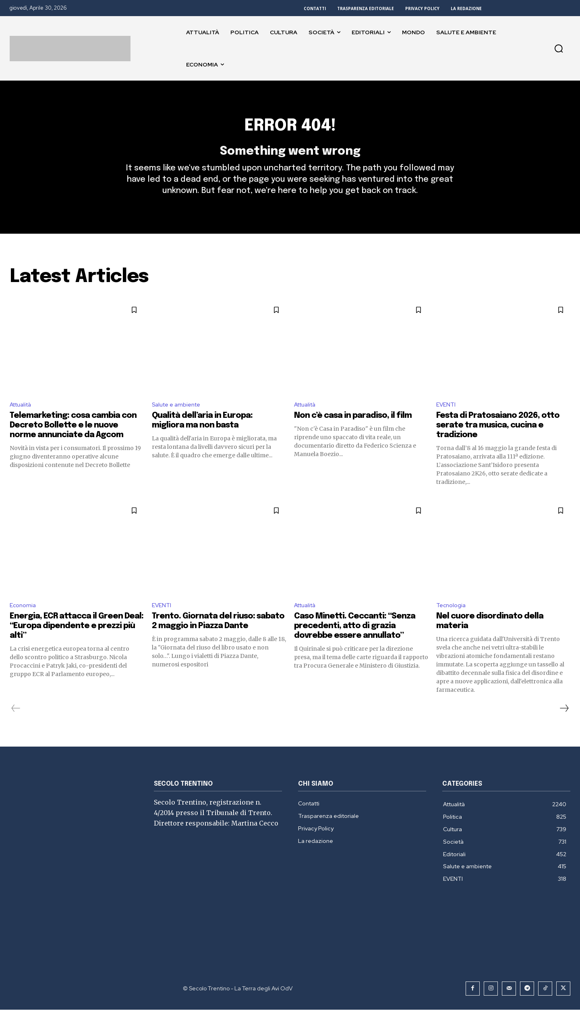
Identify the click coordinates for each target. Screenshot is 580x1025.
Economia (24, 620)
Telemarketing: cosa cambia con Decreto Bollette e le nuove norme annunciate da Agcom (73, 439)
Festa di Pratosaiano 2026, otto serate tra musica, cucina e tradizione (497, 439)
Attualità (23, 418)
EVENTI (447, 418)
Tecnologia (452, 620)
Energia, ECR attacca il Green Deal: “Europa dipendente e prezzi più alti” (76, 641)
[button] (558, 48)
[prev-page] (16, 724)
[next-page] (563, 724)
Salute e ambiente (179, 418)
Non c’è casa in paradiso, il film (353, 429)
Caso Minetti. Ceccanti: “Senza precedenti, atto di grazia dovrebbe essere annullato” (354, 641)
